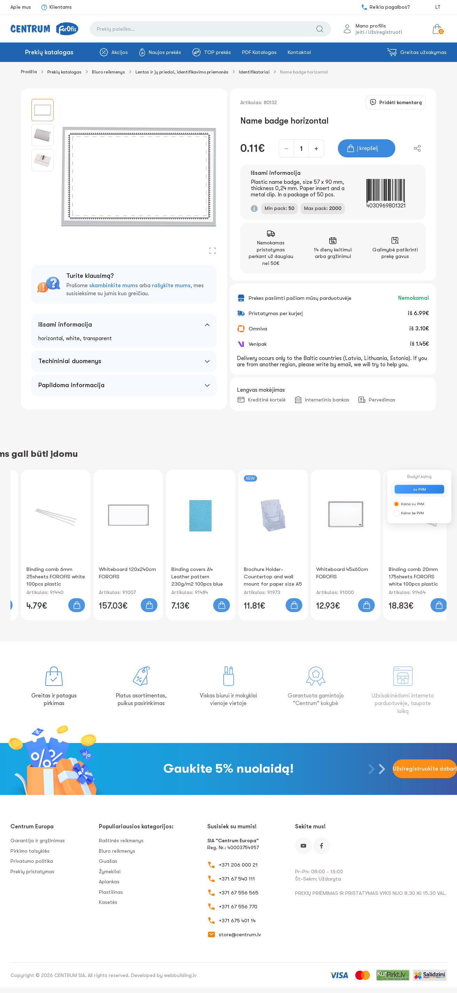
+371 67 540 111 (237, 879)
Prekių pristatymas (32, 871)
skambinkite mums (113, 285)
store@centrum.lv (240, 934)
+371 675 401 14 (237, 920)
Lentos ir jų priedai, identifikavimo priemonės (181, 72)
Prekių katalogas (49, 52)
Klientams (56, 7)
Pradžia (29, 71)
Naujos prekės (160, 52)
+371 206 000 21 (238, 865)
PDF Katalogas (259, 52)
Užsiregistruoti (385, 32)
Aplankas (109, 881)
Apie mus (20, 7)
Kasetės (108, 902)
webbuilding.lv (180, 975)
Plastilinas (111, 892)
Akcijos (114, 52)
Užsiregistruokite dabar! (425, 769)
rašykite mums (171, 285)
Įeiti (360, 32)
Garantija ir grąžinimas (37, 840)
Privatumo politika (31, 861)
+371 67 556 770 (238, 907)
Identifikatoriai (254, 72)
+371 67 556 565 (238, 893)
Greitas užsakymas (417, 52)
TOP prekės (211, 52)
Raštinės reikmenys (121, 840)
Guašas (108, 861)
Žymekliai (110, 871)
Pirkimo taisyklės (29, 851)
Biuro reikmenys (108, 72)
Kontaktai (299, 52)
